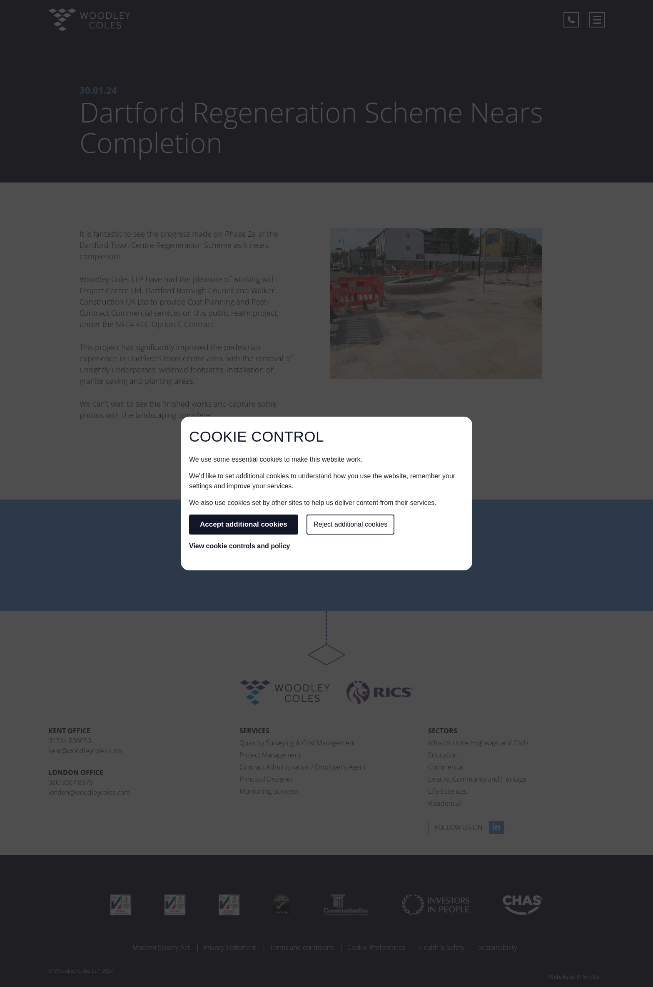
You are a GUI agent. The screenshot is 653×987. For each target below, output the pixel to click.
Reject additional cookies (350, 524)
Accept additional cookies (243, 524)
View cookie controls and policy (239, 546)
